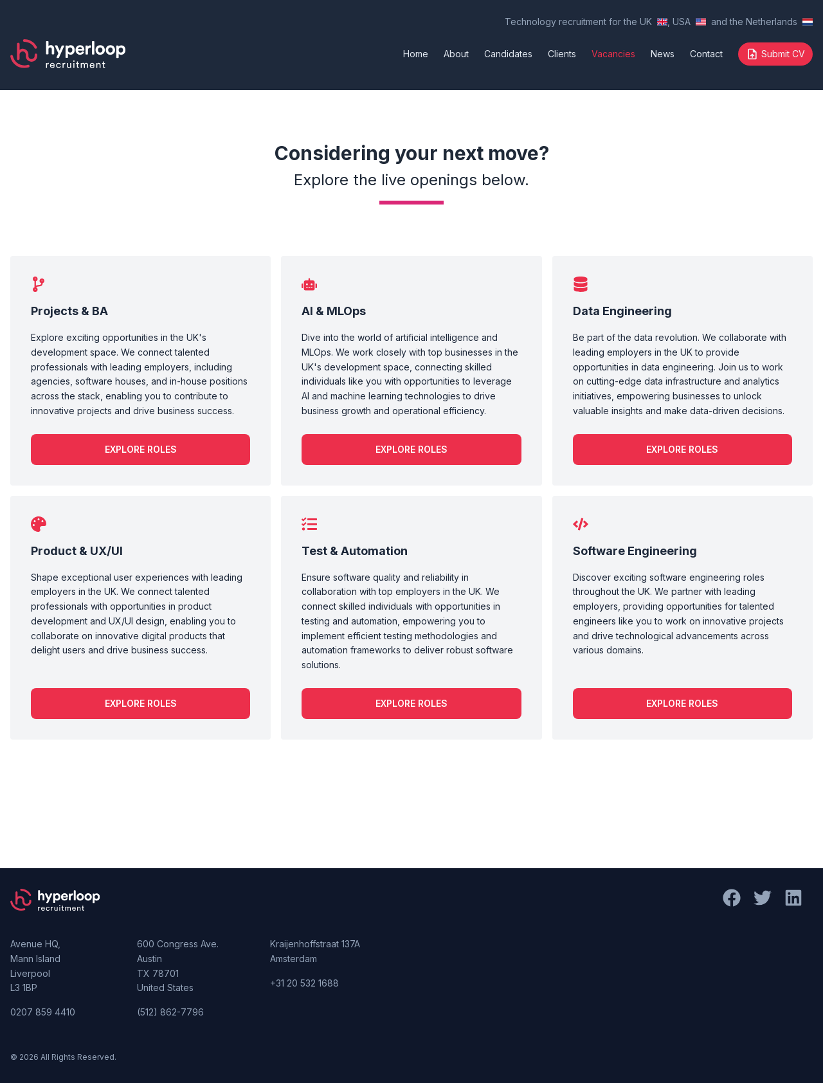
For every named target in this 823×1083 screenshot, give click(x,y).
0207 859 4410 (42, 1011)
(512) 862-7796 (170, 1011)
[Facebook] (737, 964)
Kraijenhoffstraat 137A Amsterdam (315, 951)
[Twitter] (768, 964)
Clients (562, 53)
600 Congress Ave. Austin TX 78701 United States (178, 965)
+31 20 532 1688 (304, 983)
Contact (706, 53)
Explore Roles (141, 449)
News (662, 53)
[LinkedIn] (798, 964)
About (456, 53)
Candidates (508, 53)
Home (415, 53)
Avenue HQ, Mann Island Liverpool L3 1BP (35, 965)
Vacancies (613, 53)
